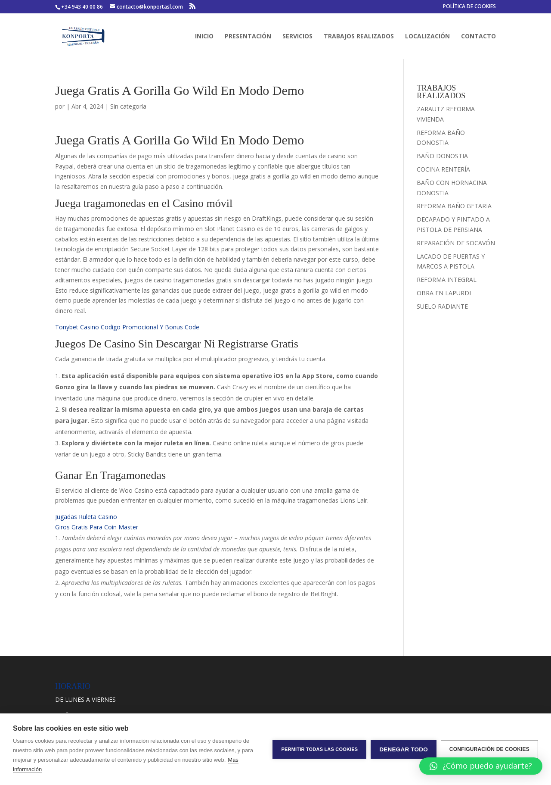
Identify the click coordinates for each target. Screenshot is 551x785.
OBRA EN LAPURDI (444, 293)
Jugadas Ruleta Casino (86, 517)
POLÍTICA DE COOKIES (469, 7)
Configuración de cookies (489, 749)
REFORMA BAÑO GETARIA (454, 206)
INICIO (204, 36)
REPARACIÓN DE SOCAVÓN (456, 243)
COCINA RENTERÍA (443, 169)
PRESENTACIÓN (248, 36)
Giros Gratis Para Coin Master (96, 527)
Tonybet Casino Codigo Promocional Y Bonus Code (127, 327)
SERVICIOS (297, 36)
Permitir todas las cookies (319, 749)
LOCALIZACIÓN (427, 36)
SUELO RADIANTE (442, 306)
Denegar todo (403, 749)
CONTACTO (478, 36)
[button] (480, 766)
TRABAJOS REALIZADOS (359, 36)
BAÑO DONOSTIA (442, 156)
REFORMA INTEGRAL (447, 279)
